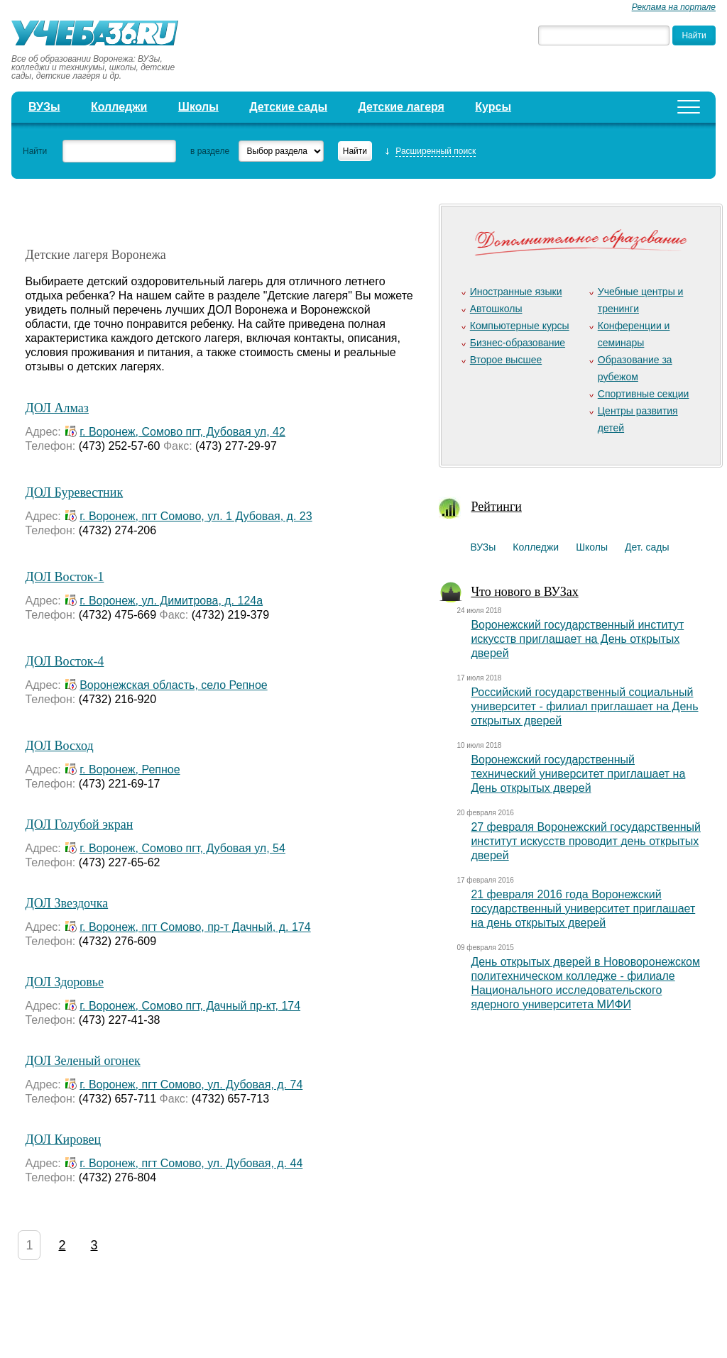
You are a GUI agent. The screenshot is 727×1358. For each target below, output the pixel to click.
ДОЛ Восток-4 (64, 661)
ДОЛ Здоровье (64, 982)
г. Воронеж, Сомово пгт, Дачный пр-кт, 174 (190, 1006)
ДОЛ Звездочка (66, 903)
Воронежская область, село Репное (174, 685)
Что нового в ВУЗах (524, 592)
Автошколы (496, 308)
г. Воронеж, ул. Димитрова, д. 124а (171, 601)
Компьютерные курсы (519, 325)
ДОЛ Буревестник (74, 492)
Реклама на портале (674, 7)
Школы (198, 107)
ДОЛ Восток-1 (64, 577)
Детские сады (288, 107)
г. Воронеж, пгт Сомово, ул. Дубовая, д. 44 (191, 1163)
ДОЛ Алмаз (56, 408)
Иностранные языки (516, 291)
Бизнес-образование (517, 342)
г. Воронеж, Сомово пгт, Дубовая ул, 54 (182, 848)
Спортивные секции (643, 393)
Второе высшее (506, 359)
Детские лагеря (401, 107)
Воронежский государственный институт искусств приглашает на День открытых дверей (577, 639)
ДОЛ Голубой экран (79, 824)
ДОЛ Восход (59, 746)
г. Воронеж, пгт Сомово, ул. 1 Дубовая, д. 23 (196, 516)
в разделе (209, 151)
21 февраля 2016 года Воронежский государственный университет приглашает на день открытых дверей (583, 908)
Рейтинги (496, 506)
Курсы (493, 107)
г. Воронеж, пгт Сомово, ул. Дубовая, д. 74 (191, 1084)
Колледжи (119, 107)
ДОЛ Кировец (63, 1139)
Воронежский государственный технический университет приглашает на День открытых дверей (578, 773)
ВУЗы (44, 107)
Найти (35, 151)
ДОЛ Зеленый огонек (82, 1061)
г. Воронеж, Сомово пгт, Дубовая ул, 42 (182, 432)
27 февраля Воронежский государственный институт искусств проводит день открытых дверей (586, 841)
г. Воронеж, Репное (130, 769)
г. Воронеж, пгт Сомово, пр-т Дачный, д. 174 (195, 927)
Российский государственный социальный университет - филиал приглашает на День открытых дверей (584, 706)
